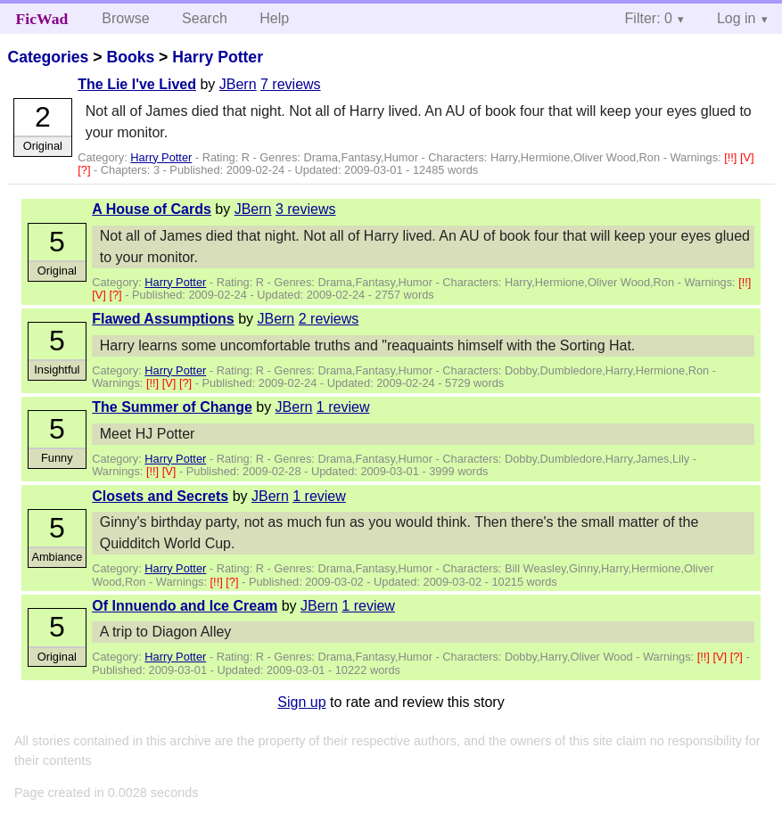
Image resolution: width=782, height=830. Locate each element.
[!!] (732, 157)
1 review (343, 407)
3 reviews (306, 209)
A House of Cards (151, 209)
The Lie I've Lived (137, 84)
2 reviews (329, 318)
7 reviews (290, 84)
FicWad (42, 19)
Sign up (301, 702)
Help (274, 18)
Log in (736, 18)
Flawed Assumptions (163, 318)
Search (204, 18)
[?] (86, 170)
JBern (238, 84)
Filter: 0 (648, 18)
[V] (747, 157)
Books (130, 57)
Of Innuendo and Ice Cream (184, 605)
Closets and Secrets (160, 496)
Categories (47, 57)
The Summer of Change (172, 407)
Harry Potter (217, 57)
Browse (125, 18)
